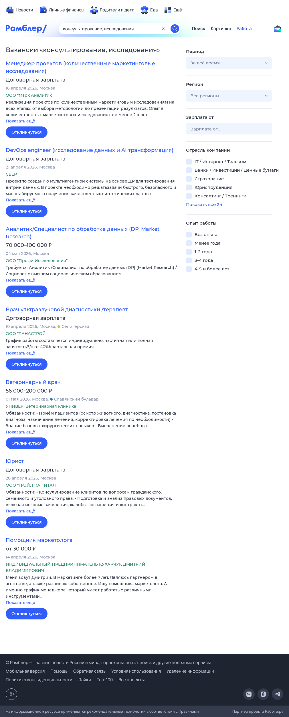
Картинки (221, 28)
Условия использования (136, 671)
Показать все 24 (204, 204)
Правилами (189, 711)
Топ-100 (105, 680)
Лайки (84, 680)
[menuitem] (19, 10)
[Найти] (175, 28)
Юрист (15, 461)
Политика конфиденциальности (39, 680)
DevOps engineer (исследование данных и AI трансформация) (89, 150)
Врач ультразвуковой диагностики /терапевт (67, 309)
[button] (91, 112)
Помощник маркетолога (39, 540)
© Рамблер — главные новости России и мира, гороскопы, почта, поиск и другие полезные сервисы (108, 662)
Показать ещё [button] (20, 121)
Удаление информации (190, 671)
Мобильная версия (25, 671)
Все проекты (131, 680)
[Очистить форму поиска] (163, 28)
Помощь (59, 671)
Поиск (198, 28)
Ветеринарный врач (33, 382)
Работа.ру (274, 711)
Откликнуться (26, 132)
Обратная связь (89, 671)
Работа (244, 28)
